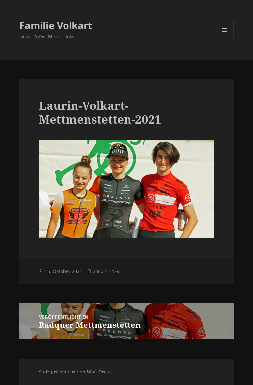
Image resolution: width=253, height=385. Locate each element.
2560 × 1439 (106, 271)
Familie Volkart (55, 25)
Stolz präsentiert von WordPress (75, 372)
